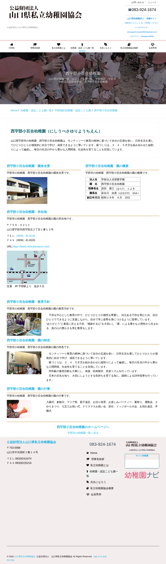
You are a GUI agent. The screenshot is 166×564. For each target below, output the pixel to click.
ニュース (152, 2)
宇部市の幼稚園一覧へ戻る (83, 432)
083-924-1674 (144, 9)
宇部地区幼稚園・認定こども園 (73, 110)
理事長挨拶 (35, 46)
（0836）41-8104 (25, 235)
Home (12, 46)
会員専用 (152, 46)
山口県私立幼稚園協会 (24, 556)
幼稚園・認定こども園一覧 (82, 46)
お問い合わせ (137, 2)
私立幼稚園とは (59, 46)
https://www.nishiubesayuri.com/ (31, 246)
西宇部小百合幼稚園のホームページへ (83, 427)
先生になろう (106, 46)
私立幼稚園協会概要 (129, 46)
